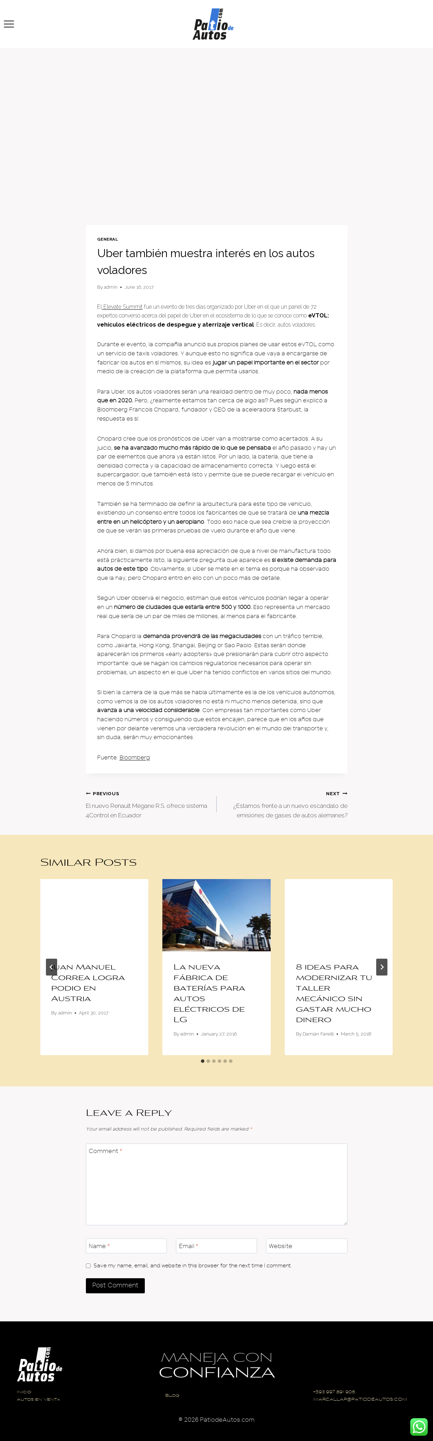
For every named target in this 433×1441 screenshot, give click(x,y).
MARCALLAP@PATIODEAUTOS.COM (360, 1400)
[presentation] (94, 915)
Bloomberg (135, 758)
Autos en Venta (38, 1400)
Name (99, 1246)
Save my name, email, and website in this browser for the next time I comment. (193, 1265)
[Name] (126, 1246)
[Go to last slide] (51, 967)
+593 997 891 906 (334, 1392)
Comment (105, 1151)
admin (110, 287)
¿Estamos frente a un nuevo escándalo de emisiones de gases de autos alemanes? (285, 804)
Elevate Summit (122, 306)
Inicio (24, 1392)
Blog (172, 1396)
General (107, 239)
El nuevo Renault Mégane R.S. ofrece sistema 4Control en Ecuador (148, 804)
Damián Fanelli (318, 1034)
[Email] (216, 1246)
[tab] (202, 1061)
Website (280, 1246)
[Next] (381, 967)
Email (188, 1246)
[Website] (306, 1246)
